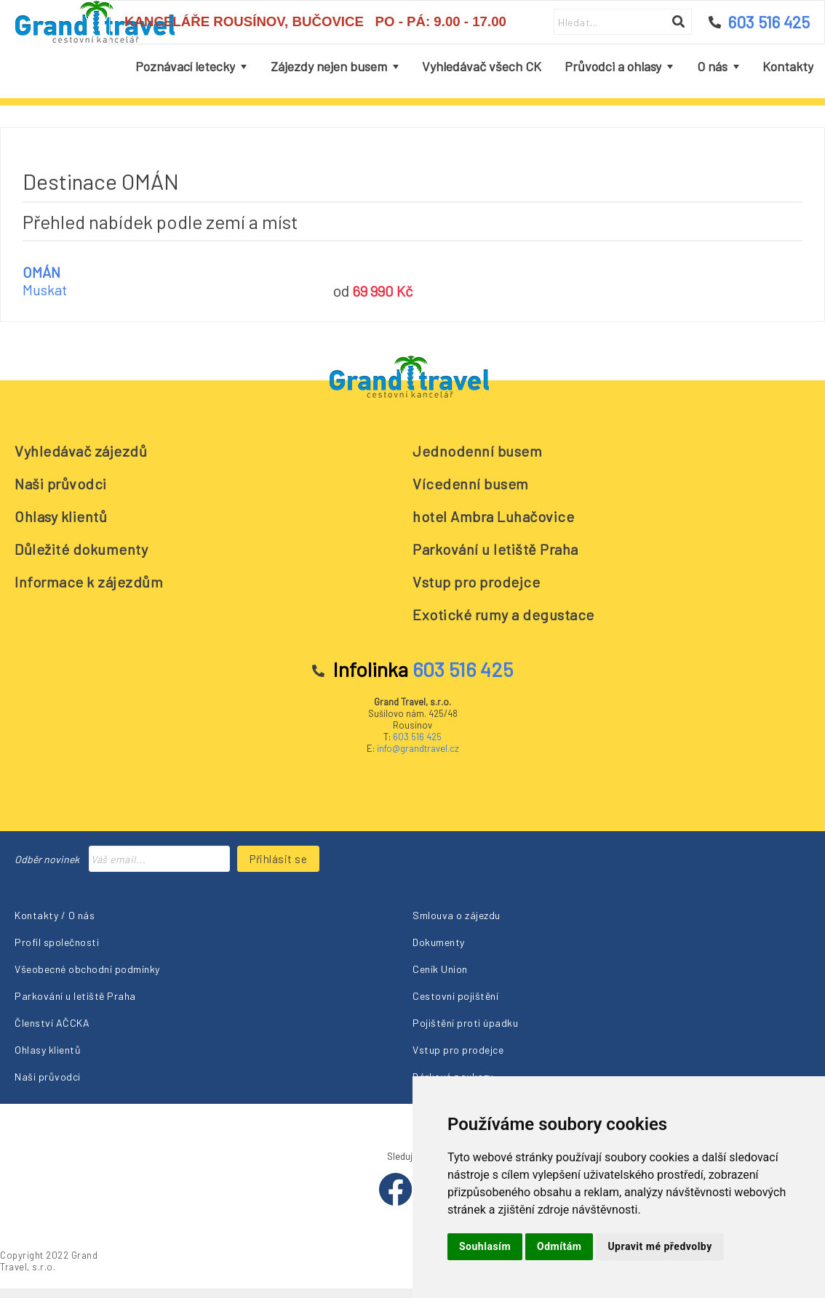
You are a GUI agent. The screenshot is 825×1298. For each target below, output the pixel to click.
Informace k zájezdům (89, 581)
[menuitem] (191, 66)
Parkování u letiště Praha (495, 549)
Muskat (45, 289)
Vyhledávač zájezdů (81, 451)
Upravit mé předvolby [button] (659, 1246)
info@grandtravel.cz (418, 748)
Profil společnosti (57, 942)
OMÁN (41, 272)
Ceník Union (440, 969)
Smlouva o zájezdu (456, 915)
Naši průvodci (61, 483)
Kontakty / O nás (55, 915)
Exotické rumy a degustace (503, 614)
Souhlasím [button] (485, 1246)
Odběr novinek (47, 859)
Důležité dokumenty (81, 549)
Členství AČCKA (52, 1023)
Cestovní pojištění (455, 996)
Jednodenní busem (477, 451)
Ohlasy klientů (61, 516)
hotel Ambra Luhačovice (493, 516)
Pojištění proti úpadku (465, 1023)
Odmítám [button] (559, 1246)
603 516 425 (417, 736)
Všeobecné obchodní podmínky (87, 969)
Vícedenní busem (470, 483)
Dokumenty (438, 942)
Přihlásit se (278, 858)
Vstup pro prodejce (476, 581)
